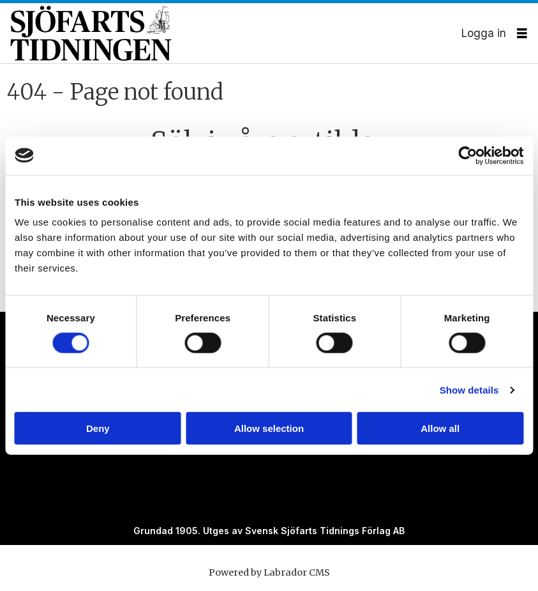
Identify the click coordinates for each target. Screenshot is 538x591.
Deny (98, 428)
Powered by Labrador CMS (269, 572)
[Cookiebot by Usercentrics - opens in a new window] (467, 155)
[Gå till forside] (235, 33)
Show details (469, 389)
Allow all (440, 428)
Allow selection (269, 428)
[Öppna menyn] (522, 33)
